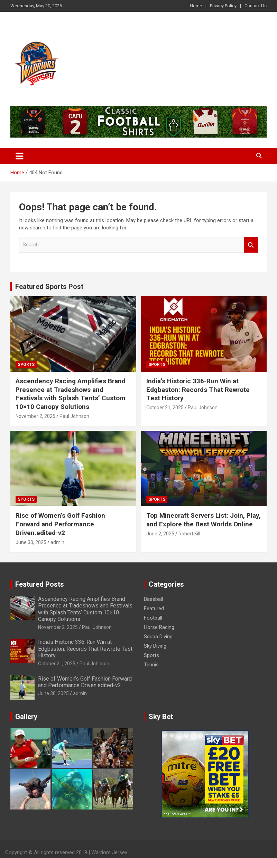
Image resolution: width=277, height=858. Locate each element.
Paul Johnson (74, 416)
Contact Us (255, 5)
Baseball (153, 599)
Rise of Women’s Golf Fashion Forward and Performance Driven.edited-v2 (60, 523)
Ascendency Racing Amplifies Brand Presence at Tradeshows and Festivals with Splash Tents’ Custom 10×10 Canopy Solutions (71, 394)
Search (251, 245)
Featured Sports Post (49, 286)
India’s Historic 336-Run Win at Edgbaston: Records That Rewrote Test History (198, 389)
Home (196, 5)
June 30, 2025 (31, 542)
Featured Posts (39, 584)
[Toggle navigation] (19, 156)
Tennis (151, 665)
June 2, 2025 (160, 533)
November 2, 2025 (35, 416)
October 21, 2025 (165, 407)
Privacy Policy (223, 5)
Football (153, 618)
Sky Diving (155, 646)
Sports (26, 364)
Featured (154, 608)
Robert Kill (189, 533)
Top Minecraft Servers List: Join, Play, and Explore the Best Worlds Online (203, 519)
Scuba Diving (158, 636)
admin (57, 542)
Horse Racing (159, 627)
